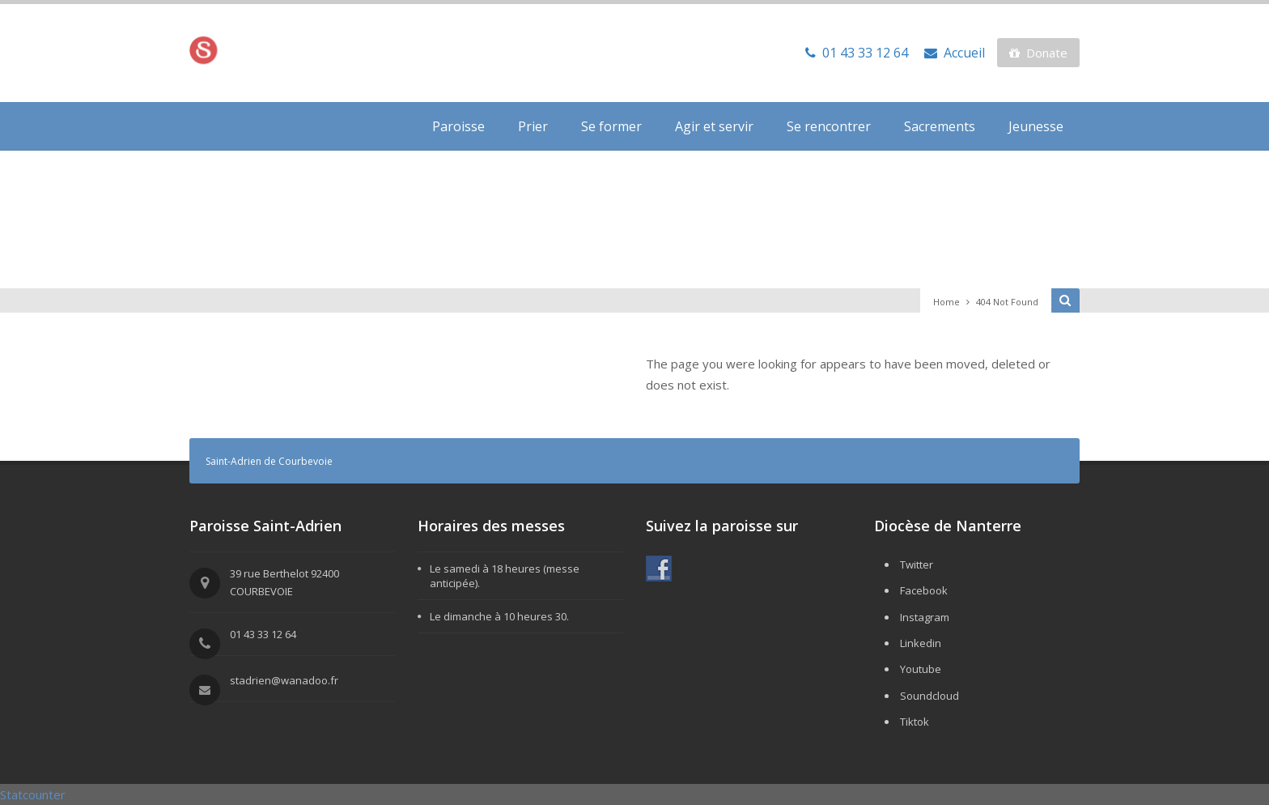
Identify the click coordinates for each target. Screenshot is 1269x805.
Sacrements (939, 126)
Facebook (924, 590)
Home (946, 302)
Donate (1038, 53)
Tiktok (914, 721)
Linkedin (920, 643)
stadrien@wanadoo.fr (284, 680)
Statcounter (33, 794)
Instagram (924, 617)
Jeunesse (1035, 126)
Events (1028, 241)
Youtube (920, 669)
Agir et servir (714, 126)
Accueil (954, 53)
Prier (533, 126)
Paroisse (458, 126)
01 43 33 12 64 (856, 53)
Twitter (916, 564)
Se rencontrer (829, 126)
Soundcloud (929, 695)
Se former (611, 126)
